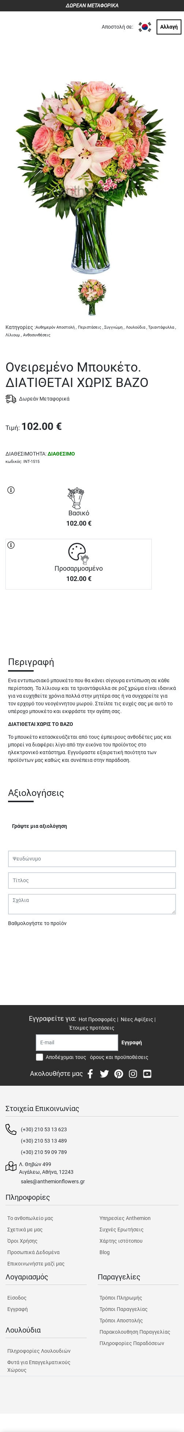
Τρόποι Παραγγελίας (123, 1309)
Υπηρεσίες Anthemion (125, 1218)
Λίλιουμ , (13, 335)
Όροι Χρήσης (22, 1241)
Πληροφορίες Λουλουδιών (39, 1351)
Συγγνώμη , (114, 327)
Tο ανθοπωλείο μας (30, 1218)
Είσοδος (17, 1298)
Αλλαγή (169, 27)
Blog (104, 1252)
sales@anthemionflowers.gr (53, 1181)
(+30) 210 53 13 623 (44, 1129)
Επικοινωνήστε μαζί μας (36, 1264)
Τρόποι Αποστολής (121, 1320)
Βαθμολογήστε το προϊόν (37, 923)
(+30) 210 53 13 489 (44, 1141)
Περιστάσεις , (90, 327)
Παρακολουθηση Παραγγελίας (134, 1332)
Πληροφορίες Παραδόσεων (131, 1343)
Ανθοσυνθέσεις (36, 335)
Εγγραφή (17, 1309)
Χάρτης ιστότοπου (121, 1241)
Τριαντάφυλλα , (162, 327)
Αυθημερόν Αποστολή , (55, 327)
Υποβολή (22, 942)
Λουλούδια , (136, 327)
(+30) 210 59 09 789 (44, 1152)
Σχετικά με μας (25, 1229)
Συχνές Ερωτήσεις (121, 1229)
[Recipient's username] (77, 1042)
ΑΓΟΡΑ (79, 615)
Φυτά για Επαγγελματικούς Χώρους (39, 1366)
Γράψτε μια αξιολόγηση (39, 826)
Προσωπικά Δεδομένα (33, 1252)
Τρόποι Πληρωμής (120, 1298)
